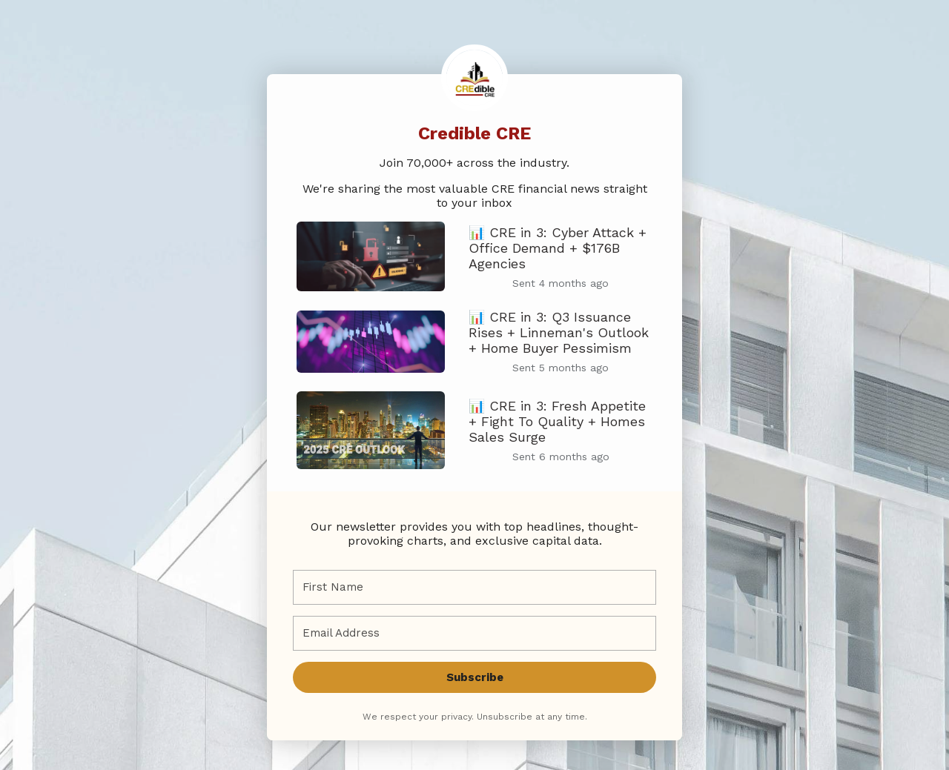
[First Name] (474, 587)
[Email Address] (474, 633)
